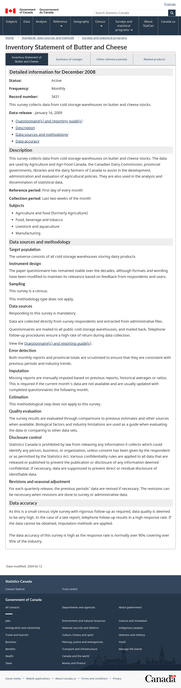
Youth (122, 642)
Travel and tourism (16, 635)
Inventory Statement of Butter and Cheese (26, 59)
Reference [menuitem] (60, 23)
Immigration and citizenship (22, 628)
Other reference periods (112, 59)
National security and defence (80, 628)
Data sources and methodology (42, 134)
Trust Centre (69, 589)
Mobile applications (38, 678)
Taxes (8, 663)
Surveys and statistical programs (104, 38)
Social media (13, 678)
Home (9, 38)
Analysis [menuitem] (41, 22)
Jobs (8, 620)
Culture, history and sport (77, 635)
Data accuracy (27, 141)
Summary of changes (69, 59)
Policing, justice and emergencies (82, 642)
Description (25, 127)
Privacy (117, 678)
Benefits (10, 649)
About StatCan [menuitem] (148, 24)
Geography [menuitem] (81, 22)
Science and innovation (133, 620)
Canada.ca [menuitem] (168, 22)
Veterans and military (132, 635)
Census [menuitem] (100, 23)
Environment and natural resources (83, 620)
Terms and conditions (94, 678)
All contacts (12, 607)
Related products (154, 59)
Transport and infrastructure (79, 649)
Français (170, 4)
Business (10, 642)
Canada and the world (75, 656)
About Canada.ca (65, 678)
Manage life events (130, 649)
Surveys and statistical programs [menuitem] (124, 26)
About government (130, 607)
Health (9, 656)
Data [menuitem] (26, 22)
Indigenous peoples (131, 628)
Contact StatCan (15, 589)
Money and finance (74, 663)
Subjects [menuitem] (11, 22)
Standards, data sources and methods (48, 38)
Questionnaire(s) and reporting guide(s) (49, 121)
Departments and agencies (78, 607)
